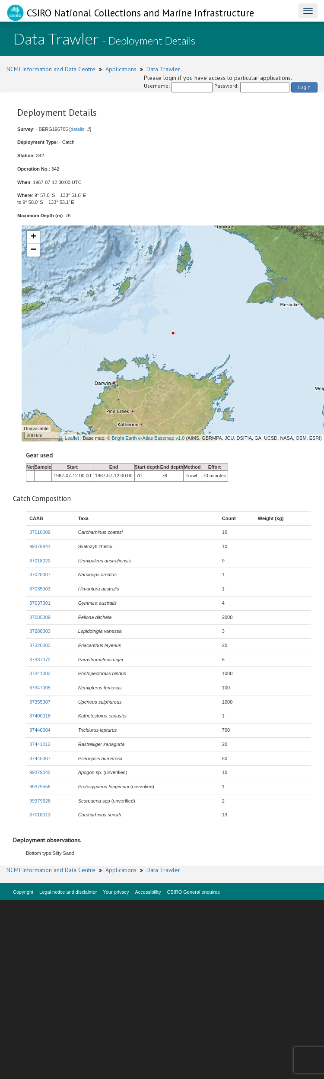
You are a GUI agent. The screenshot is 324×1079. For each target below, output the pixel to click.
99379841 (40, 546)
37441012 (40, 744)
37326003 (40, 645)
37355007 (40, 702)
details (78, 129)
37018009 (40, 532)
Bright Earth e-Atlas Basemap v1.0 (148, 438)
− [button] (33, 250)
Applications (121, 69)
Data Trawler (163, 69)
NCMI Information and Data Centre (50, 69)
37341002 (40, 673)
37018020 (40, 560)
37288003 (40, 631)
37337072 (40, 659)
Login (304, 87)
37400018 (40, 715)
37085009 (40, 617)
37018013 (40, 814)
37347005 (40, 687)
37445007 (40, 758)
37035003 (40, 588)
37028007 (40, 574)
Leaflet (72, 438)
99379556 (40, 786)
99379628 (40, 800)
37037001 (40, 603)
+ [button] (33, 237)
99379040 (40, 772)
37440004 (40, 730)
